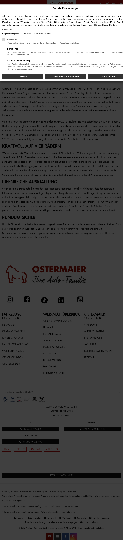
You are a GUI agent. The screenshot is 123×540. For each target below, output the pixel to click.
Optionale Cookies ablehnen (66, 76)
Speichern (22, 76)
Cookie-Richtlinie (109, 25)
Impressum (7, 29)
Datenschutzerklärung (91, 25)
